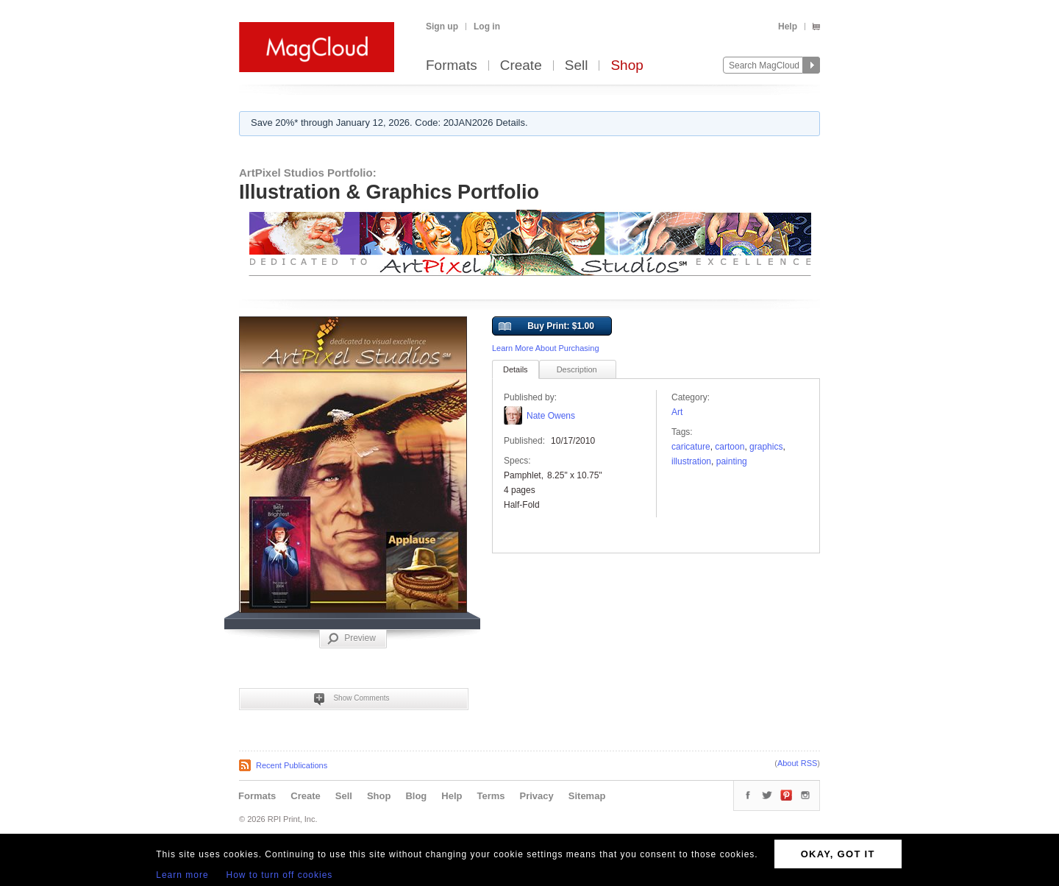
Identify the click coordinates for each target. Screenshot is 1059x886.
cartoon (729, 447)
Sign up (442, 26)
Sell (576, 66)
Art (676, 412)
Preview (351, 639)
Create (521, 66)
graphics (765, 447)
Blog (416, 795)
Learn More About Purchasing (545, 348)
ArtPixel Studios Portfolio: (308, 172)
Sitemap (587, 795)
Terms (490, 795)
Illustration (691, 461)
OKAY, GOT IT (838, 854)
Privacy (537, 795)
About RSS (797, 763)
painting (731, 461)
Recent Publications (291, 765)
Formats (451, 66)
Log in (487, 26)
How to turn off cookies (280, 875)
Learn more (182, 875)
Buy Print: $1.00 (546, 327)
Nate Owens (551, 416)
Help (787, 26)
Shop (626, 66)
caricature (690, 447)
